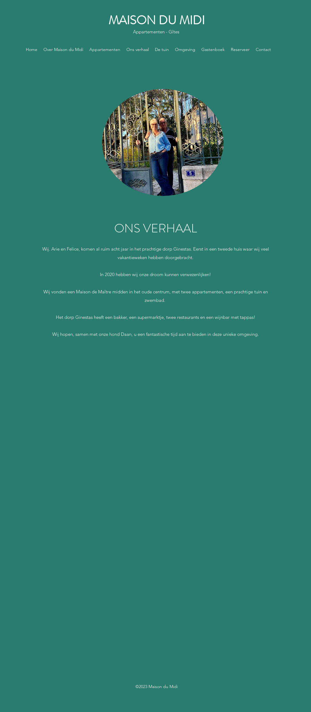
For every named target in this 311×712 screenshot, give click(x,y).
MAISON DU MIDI (156, 20)
